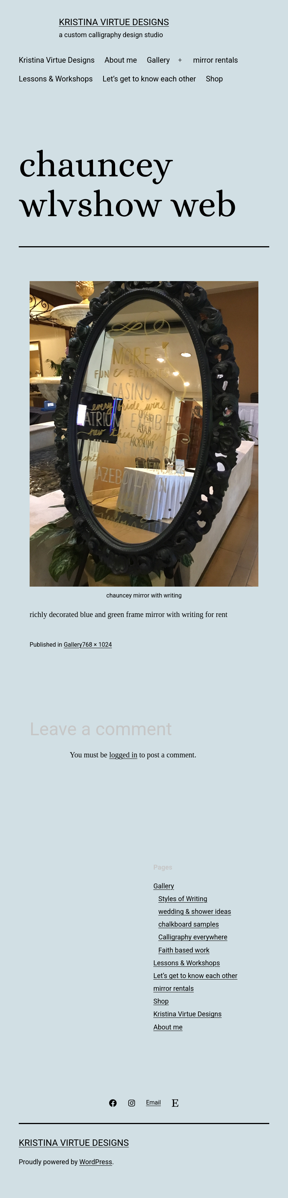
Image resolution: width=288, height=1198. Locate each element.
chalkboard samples (188, 924)
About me (121, 60)
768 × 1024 (97, 644)
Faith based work (183, 950)
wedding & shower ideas (194, 911)
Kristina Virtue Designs (114, 22)
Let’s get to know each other (149, 78)
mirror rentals (215, 60)
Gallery (158, 60)
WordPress (96, 1162)
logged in (123, 755)
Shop (214, 78)
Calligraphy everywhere (192, 937)
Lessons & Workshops (56, 78)
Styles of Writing (182, 899)
